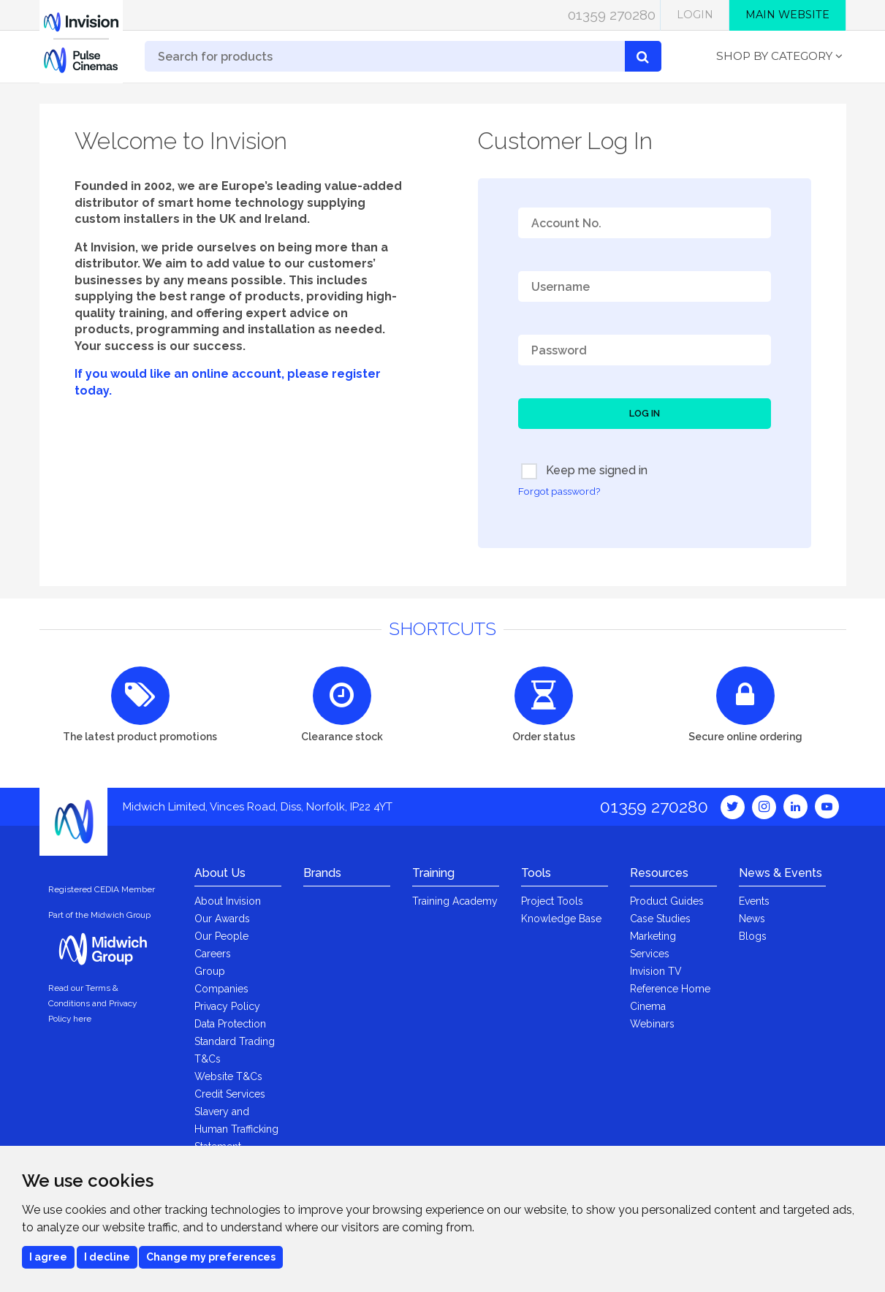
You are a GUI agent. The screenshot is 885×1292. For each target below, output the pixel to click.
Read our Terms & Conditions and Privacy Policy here (92, 1003)
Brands (322, 873)
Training (433, 873)
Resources (659, 873)
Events (754, 901)
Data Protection (230, 1024)
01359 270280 (612, 15)
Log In (644, 413)
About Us (220, 873)
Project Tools (552, 901)
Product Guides (667, 901)
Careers (212, 954)
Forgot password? (559, 491)
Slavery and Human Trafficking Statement (236, 1129)
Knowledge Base (561, 918)
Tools (536, 873)
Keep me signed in (584, 471)
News (752, 918)
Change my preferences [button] (211, 1257)
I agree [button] (48, 1257)
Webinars (652, 1024)
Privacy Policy (227, 1006)
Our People (221, 936)
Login (695, 14)
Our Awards (222, 918)
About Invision (227, 901)
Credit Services (229, 1094)
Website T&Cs (228, 1076)
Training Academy (455, 901)
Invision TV (656, 971)
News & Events (780, 873)
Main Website (787, 14)
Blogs (753, 936)
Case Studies (660, 918)
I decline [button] (107, 1257)
